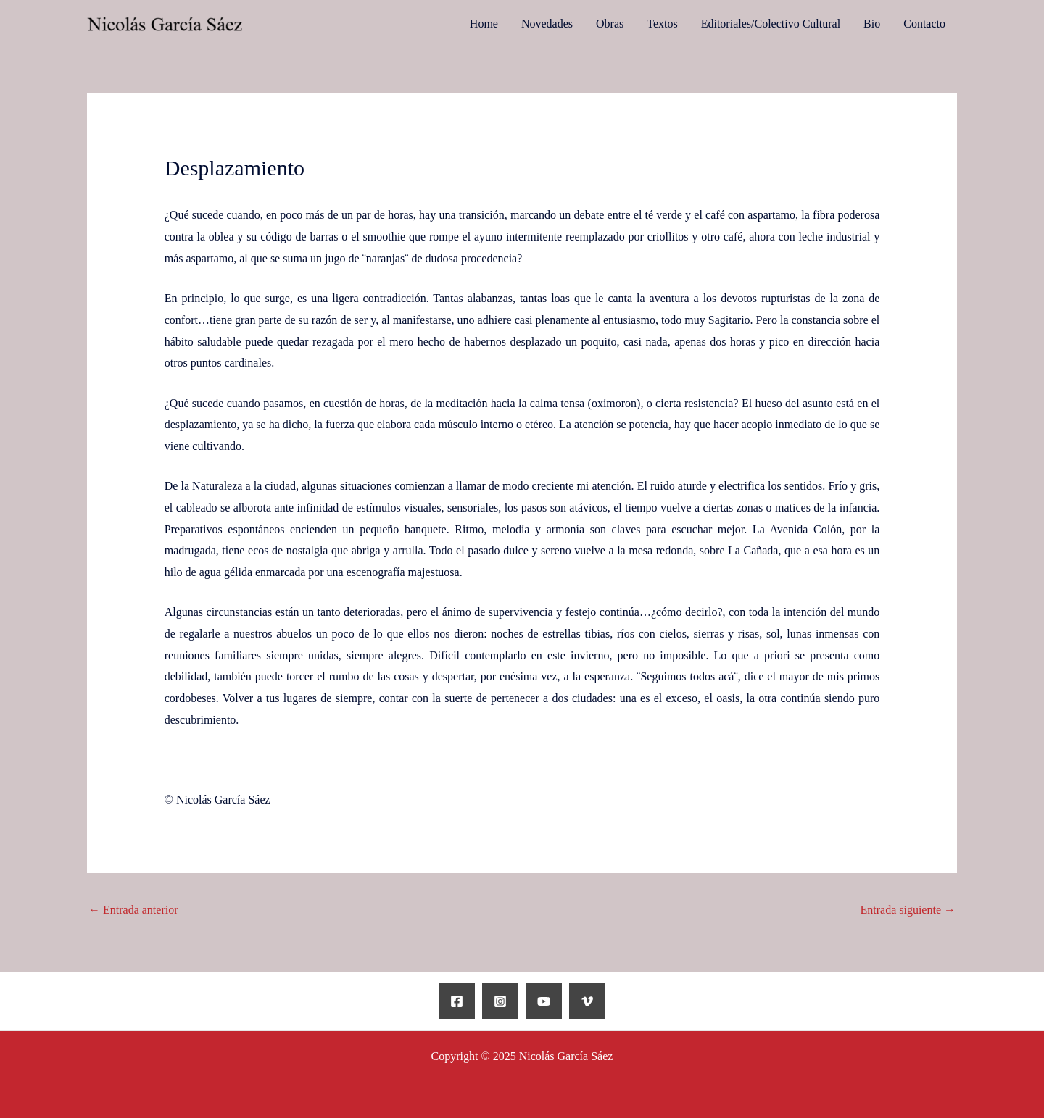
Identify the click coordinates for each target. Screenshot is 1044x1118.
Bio (871, 23)
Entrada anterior (133, 910)
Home (484, 23)
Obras (610, 23)
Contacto (924, 23)
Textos (662, 23)
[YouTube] (544, 1001)
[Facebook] (457, 1001)
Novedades (547, 23)
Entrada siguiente (908, 910)
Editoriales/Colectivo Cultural (770, 23)
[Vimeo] (587, 1001)
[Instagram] (500, 1001)
